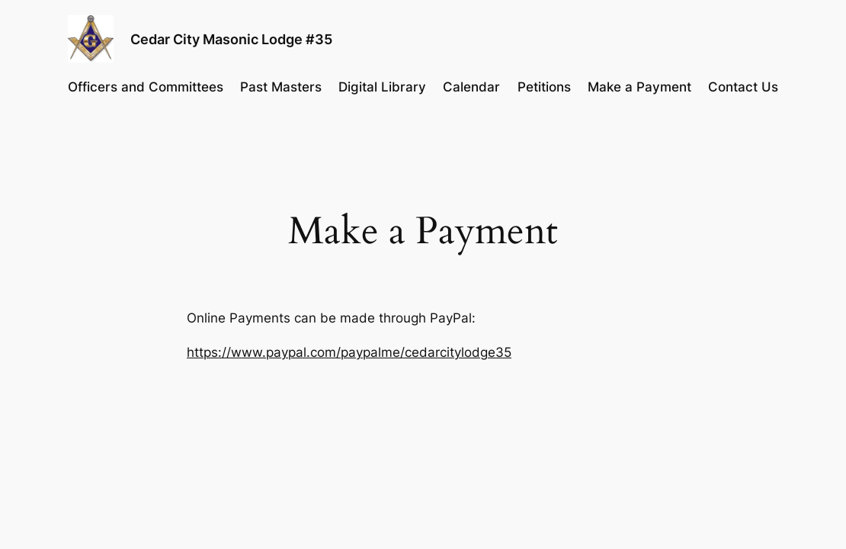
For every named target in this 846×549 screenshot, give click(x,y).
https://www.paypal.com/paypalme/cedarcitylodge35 (349, 352)
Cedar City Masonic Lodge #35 (231, 38)
